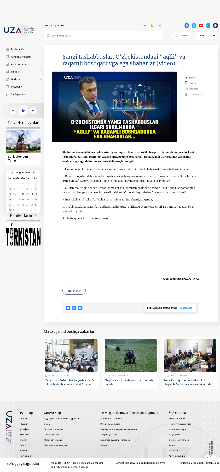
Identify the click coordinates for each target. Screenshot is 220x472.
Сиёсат (23, 418)
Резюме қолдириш (54, 429)
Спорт (23, 445)
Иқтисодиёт (26, 455)
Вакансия (173, 450)
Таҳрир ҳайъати (108, 434)
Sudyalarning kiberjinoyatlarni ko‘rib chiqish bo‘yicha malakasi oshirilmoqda (187, 382)
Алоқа (172, 445)
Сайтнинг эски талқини (56, 445)
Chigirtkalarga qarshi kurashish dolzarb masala (129, 382)
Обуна (47, 423)
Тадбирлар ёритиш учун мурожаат (62, 418)
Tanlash (196, 82)
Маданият (25, 434)
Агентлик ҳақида (177, 418)
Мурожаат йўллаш (53, 439)
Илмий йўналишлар (110, 423)
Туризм (24, 439)
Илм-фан (24, 429)
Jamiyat (191, 78)
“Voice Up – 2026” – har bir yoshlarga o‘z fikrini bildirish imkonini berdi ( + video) (69, 382)
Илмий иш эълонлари (111, 418)
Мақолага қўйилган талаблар (115, 439)
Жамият (24, 423)
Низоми (104, 445)
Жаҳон (23, 450)
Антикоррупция (177, 455)
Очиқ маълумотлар (179, 439)
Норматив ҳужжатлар (180, 423)
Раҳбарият (174, 434)
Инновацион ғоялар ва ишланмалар (118, 429)
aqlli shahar (74, 290)
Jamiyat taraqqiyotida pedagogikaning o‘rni (140, 462)
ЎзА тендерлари (177, 429)
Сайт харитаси (51, 434)
